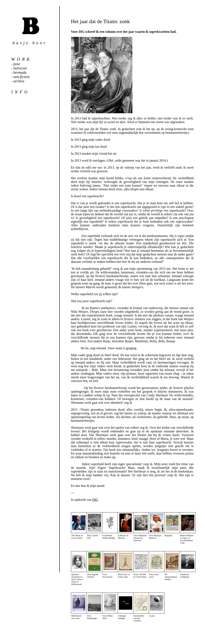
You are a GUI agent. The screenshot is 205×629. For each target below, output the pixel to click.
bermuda (20, 72)
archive (19, 81)
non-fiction (22, 77)
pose (17, 64)
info (20, 92)
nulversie (20, 68)
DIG (95, 499)
